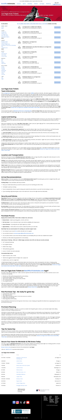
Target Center (19, 376)
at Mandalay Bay (27, 110)
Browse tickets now (32, 287)
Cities (50, 396)
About (50, 397)
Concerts (46, 398)
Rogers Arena (19, 381)
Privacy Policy (56, 397)
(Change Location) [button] (52, 23)
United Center (19, 361)
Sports (45, 397)
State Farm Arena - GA (20, 372)
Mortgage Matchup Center (21, 385)
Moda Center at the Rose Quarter (23, 365)
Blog (56, 403)
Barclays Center (19, 378)
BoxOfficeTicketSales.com (34, 271)
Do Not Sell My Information (52, 405)
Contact (57, 401)
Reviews (56, 402)
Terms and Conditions (51, 402)
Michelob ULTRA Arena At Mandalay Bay (21, 358)
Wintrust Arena (19, 369)
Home (45, 396)
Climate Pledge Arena (20, 383)
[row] (39, 27)
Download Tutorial (51, 400)
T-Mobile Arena (19, 363)
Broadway (46, 400)
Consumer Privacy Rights (57, 399)
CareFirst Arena (19, 367)
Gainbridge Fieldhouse (20, 374)
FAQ (50, 398)
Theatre (45, 399)
